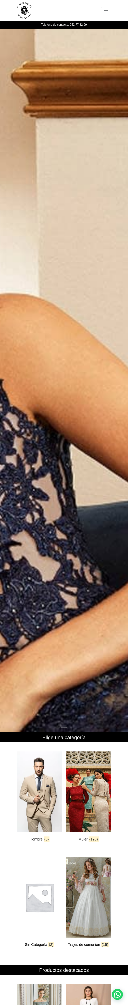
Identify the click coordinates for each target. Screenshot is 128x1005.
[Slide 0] (64, 727)
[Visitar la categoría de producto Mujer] (88, 799)
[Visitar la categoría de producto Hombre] (39, 799)
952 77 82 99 (78, 24)
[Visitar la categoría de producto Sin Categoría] (39, 905)
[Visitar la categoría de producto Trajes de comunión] (88, 905)
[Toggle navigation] (106, 10)
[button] (117, 994)
